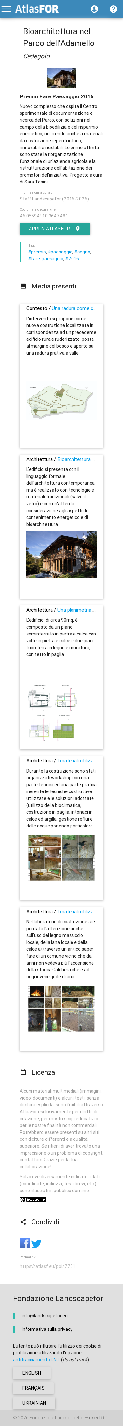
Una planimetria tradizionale (87, 610)
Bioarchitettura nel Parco (85, 459)
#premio (37, 252)
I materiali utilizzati (77, 760)
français (33, 1388)
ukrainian (34, 1403)
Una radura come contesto (81, 308)
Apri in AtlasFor (55, 229)
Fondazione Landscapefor (57, 1418)
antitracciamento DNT (36, 1360)
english (31, 1373)
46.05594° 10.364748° (43, 216)
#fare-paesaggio (45, 259)
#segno (82, 252)
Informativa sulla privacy (47, 1329)
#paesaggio (60, 252)
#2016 (72, 259)
